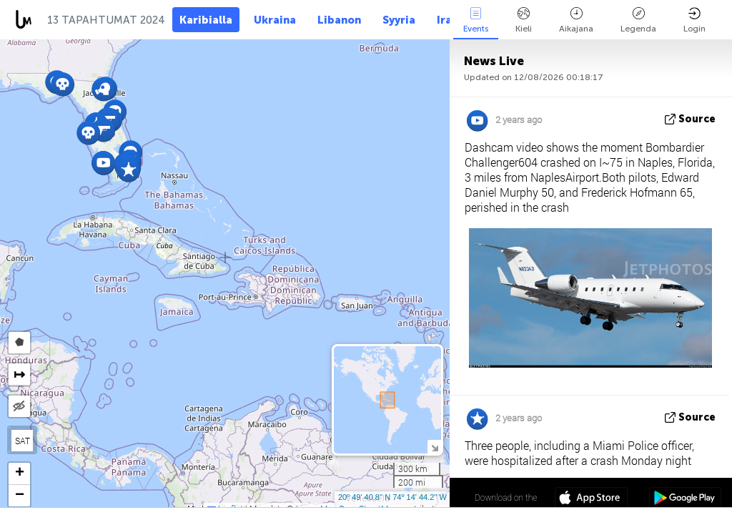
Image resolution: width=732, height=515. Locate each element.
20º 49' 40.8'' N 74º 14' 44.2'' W (392, 497)
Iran (447, 20)
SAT (22, 440)
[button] (103, 130)
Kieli (523, 20)
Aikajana (576, 20)
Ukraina (275, 20)
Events (475, 20)
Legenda (638, 20)
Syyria (398, 20)
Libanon (339, 20)
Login (694, 20)
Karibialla (205, 20)
